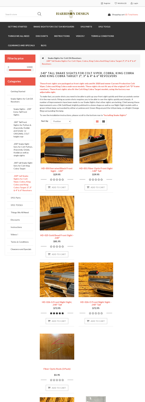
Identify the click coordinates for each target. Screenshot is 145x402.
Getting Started (17, 26)
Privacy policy (82, 365)
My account (11, 356)
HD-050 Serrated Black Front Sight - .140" (55, 165)
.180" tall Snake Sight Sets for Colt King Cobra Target (23, 166)
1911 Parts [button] (86, 26)
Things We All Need (20, 212)
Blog (43, 45)
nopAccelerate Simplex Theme (126, 390)
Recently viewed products (123, 362)
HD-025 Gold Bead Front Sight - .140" (125, 165)
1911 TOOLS (17, 205)
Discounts (42, 36)
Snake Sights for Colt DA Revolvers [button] (53, 26)
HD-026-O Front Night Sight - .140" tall (90, 228)
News (43, 356)
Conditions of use (84, 371)
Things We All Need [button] (18, 36)
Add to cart (57, 183)
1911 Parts (16, 197)
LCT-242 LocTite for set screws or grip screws (90, 291)
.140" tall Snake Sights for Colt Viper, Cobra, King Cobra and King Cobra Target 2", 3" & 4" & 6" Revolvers (23, 183)
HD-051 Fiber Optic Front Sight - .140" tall (90, 165)
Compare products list (121, 368)
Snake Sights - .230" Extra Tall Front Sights (22, 112)
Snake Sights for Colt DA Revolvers (22, 100)
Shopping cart (12, 362)
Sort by (44, 121)
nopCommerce (22, 390)
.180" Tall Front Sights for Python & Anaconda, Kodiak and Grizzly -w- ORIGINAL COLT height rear (22, 129)
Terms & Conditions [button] (102, 36)
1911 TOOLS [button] (104, 26)
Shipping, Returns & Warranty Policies (89, 358)
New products (117, 373)
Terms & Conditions (20, 242)
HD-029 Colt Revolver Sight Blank (55, 291)
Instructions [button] (62, 36)
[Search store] (23, 14)
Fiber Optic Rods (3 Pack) (124, 227)
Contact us (46, 368)
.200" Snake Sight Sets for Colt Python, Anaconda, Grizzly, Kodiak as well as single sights (23, 150)
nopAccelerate (133, 394)
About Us (80, 376)
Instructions (16, 227)
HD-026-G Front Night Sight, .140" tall (55, 228)
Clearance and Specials (21, 45)
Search (40, 14)
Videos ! (80, 36)
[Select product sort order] (61, 121)
